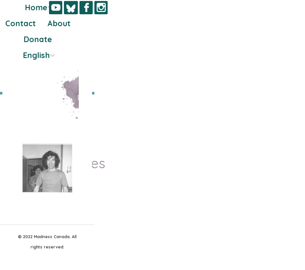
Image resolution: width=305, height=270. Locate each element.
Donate (38, 39)
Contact (20, 23)
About (59, 23)
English (36, 55)
